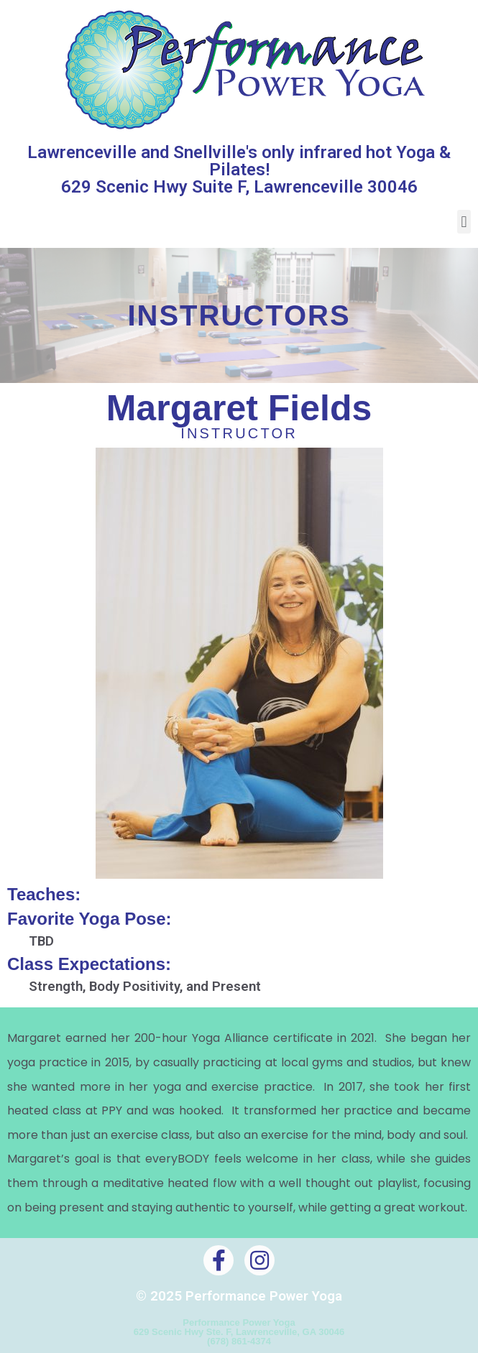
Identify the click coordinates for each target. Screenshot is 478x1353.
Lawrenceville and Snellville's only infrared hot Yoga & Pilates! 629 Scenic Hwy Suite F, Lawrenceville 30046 (239, 169)
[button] (464, 222)
